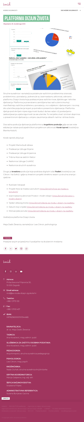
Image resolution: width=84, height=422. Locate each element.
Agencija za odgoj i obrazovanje (39, 406)
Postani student (41, 411)
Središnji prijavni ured (68, 411)
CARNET (47, 408)
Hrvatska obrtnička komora (61, 408)
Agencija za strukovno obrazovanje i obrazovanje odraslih (22, 408)
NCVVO (30, 411)
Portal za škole (54, 411)
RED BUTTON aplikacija (17, 406)
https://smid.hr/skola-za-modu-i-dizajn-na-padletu (51, 203)
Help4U (4, 406)
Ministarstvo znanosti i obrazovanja (14, 411)
